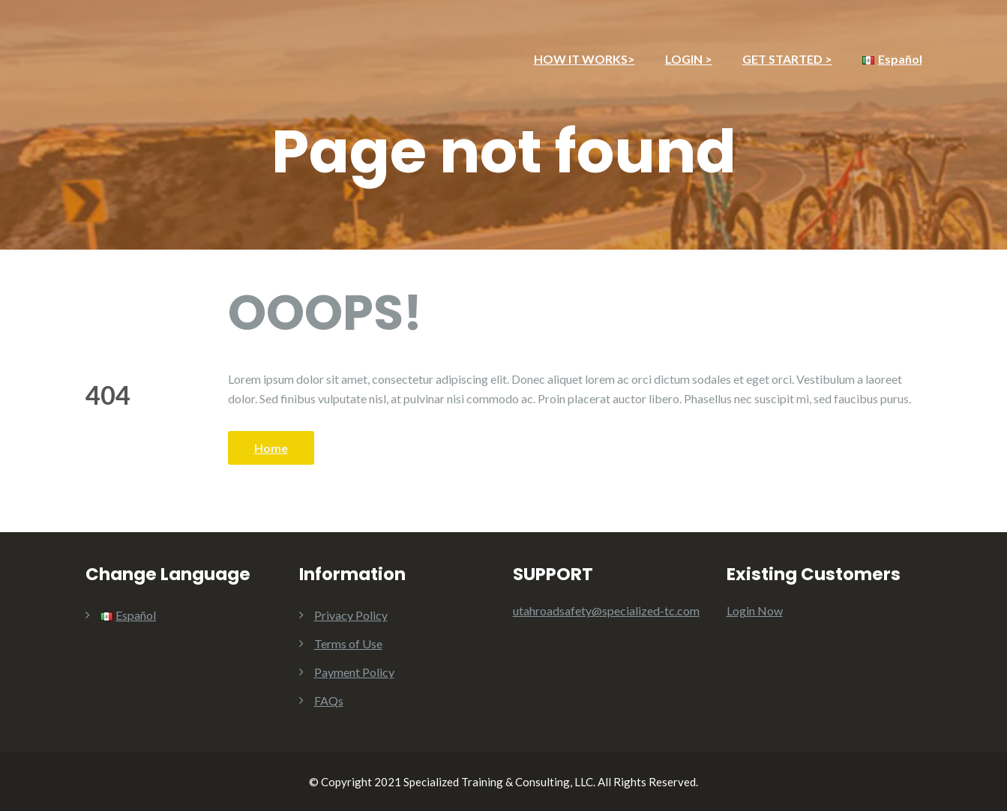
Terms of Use (348, 643)
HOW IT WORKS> (584, 59)
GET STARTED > (787, 59)
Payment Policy (354, 672)
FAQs (328, 700)
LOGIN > (688, 59)
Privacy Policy (351, 615)
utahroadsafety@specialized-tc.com (606, 610)
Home (271, 448)
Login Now (755, 610)
